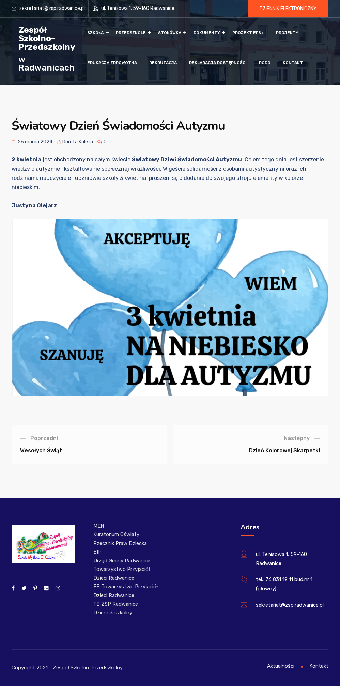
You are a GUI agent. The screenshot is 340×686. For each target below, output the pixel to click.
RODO (265, 62)
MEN (98, 526)
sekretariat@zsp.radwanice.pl (52, 8)
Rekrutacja (163, 62)
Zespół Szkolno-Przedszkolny (46, 38)
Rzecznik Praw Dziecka (120, 543)
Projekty (287, 32)
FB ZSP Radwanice (115, 604)
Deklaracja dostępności (218, 62)
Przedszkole (131, 32)
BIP (97, 552)
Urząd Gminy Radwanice (121, 561)
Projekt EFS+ (248, 32)
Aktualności (280, 666)
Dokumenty (207, 32)
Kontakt (293, 62)
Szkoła (95, 32)
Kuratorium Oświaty (116, 534)
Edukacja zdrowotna (112, 62)
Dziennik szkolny (112, 613)
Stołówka (169, 32)
